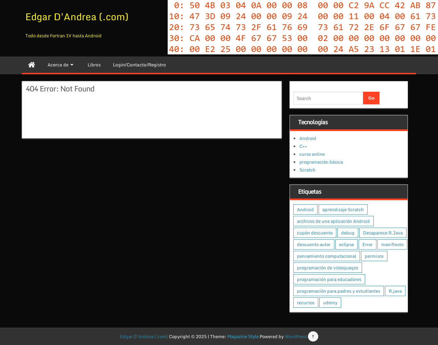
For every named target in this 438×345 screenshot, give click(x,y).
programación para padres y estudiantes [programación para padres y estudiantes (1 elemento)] (338, 291)
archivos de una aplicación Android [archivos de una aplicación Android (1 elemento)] (333, 221)
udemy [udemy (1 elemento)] (330, 302)
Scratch (307, 170)
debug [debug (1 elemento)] (348, 233)
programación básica (321, 162)
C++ (303, 146)
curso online (312, 154)
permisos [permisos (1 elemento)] (374, 256)
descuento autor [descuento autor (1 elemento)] (314, 244)
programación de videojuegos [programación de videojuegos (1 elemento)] (327, 267)
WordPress (296, 336)
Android (307, 138)
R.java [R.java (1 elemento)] (395, 291)
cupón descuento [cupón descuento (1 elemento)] (315, 233)
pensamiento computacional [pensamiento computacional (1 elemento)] (326, 256)
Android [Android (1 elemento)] (305, 209)
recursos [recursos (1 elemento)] (305, 302)
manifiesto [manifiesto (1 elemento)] (392, 244)
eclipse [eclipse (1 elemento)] (346, 244)
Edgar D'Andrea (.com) (77, 16)
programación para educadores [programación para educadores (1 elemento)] (329, 279)
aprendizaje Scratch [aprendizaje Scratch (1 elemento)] (343, 209)
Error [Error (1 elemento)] (367, 244)
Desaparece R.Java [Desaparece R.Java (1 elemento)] (383, 233)
